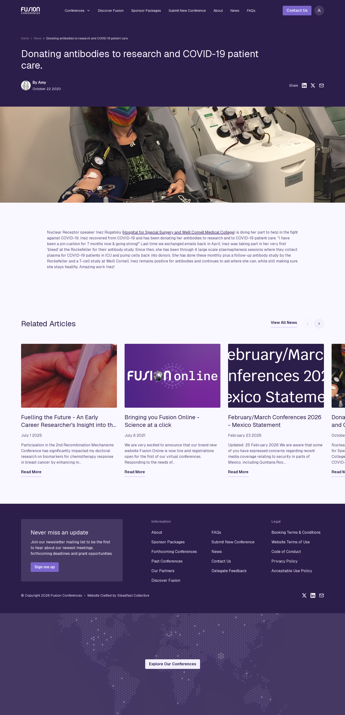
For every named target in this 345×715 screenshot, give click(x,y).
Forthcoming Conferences (174, 551)
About (218, 10)
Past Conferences (167, 561)
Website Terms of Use (290, 542)
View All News (284, 322)
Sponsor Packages (146, 10)
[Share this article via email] (321, 85)
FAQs (251, 10)
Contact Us (297, 10)
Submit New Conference (187, 10)
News (234, 10)
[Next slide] (319, 323)
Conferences (77, 10)
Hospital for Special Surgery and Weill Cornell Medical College (178, 232)
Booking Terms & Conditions (296, 532)
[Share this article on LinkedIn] (304, 85)
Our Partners (162, 570)
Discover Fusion (111, 10)
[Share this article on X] (312, 85)
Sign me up (44, 567)
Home (25, 38)
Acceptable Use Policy (291, 570)
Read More (31, 471)
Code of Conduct (286, 551)
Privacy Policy (284, 561)
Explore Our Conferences (172, 664)
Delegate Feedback (229, 570)
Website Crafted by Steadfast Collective (118, 595)
